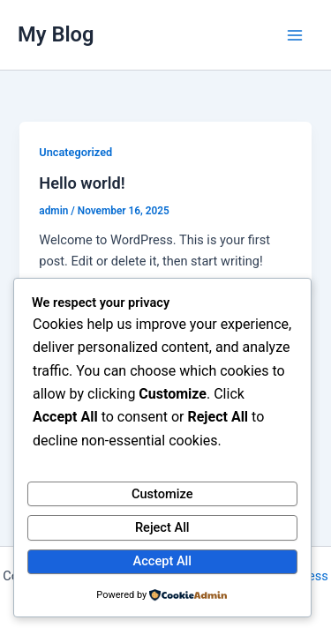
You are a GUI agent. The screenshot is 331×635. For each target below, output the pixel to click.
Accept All (162, 561)
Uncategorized (75, 152)
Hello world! (81, 183)
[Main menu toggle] (294, 35)
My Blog (56, 34)
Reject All (162, 527)
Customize (162, 494)
